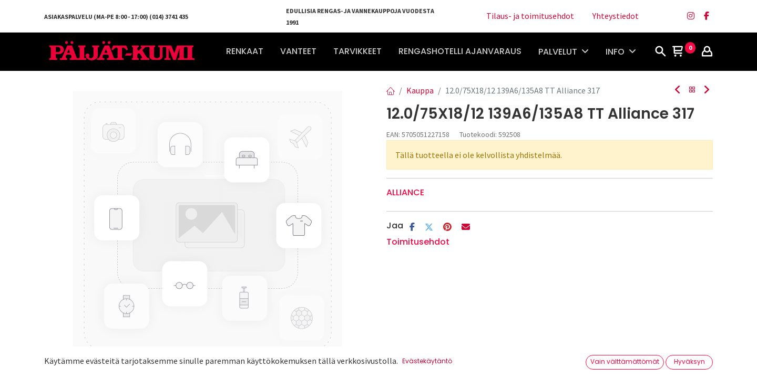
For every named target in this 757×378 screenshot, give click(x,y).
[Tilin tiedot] (707, 52)
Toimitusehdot (417, 242)
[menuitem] (245, 51)
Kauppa (420, 90)
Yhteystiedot (615, 15)
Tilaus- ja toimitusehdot (530, 15)
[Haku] (660, 52)
